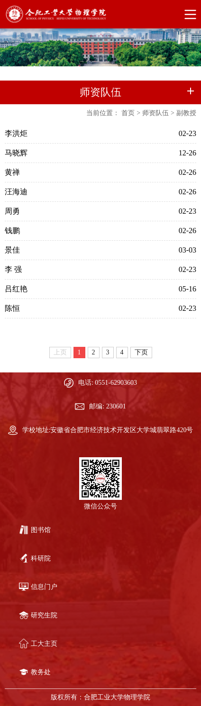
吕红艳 (16, 289)
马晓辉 (16, 153)
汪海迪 (16, 192)
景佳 (12, 250)
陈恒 (12, 308)
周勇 (12, 211)
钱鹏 (12, 230)
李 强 (13, 269)
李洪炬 (16, 133)
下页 (141, 352)
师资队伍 (155, 113)
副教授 (186, 113)
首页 (128, 113)
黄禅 (12, 172)
